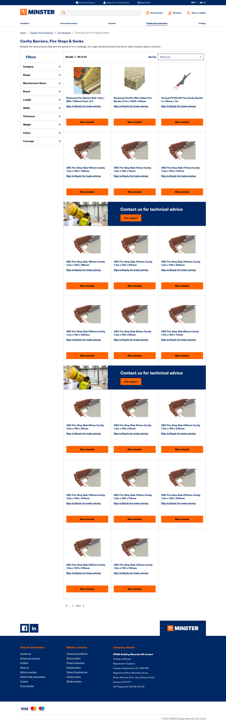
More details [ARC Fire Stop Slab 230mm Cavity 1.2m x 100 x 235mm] (182, 449)
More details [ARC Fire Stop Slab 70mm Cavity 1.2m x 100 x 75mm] (135, 191)
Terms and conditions (77, 653)
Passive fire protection (157, 23)
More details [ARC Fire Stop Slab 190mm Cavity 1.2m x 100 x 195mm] (87, 191)
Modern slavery (74, 681)
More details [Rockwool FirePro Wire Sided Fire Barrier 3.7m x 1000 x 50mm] (135, 122)
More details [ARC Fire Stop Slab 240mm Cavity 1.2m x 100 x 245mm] (182, 519)
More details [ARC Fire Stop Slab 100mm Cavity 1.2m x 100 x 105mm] (87, 519)
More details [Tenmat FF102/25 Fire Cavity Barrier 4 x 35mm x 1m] (182, 122)
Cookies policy (74, 667)
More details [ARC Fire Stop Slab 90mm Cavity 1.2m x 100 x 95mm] (87, 449)
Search (63, 13)
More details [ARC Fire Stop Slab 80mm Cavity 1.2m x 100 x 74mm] (182, 355)
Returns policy (74, 658)
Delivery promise (28, 672)
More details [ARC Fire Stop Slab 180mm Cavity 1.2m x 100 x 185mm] (87, 285)
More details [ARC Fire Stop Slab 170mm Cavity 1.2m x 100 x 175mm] (182, 191)
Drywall (111, 23)
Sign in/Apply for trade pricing (83, 106)
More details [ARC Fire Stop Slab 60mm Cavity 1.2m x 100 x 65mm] (135, 355)
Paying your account (30, 658)
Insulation (24, 23)
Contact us (25, 653)
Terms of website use (77, 672)
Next (80, 605)
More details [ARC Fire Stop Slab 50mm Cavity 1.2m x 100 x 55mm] (135, 449)
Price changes (27, 686)
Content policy (74, 676)
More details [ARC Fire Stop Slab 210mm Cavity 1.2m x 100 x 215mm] (135, 285)
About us (24, 667)
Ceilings (202, 23)
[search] (100, 13)
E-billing (24, 663)
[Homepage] (182, 628)
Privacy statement (75, 663)
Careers (24, 681)
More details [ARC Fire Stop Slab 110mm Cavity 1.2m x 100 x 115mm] (135, 519)
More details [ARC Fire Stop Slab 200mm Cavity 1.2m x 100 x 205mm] (182, 285)
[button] (181, 57)
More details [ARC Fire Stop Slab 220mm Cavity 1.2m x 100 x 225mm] (87, 355)
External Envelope (68, 23)
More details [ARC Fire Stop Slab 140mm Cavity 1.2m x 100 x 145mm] (135, 589)
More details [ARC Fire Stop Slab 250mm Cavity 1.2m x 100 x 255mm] (87, 589)
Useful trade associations (32, 676)
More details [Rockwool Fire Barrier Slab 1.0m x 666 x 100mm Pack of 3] (87, 122)
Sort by (152, 57)
